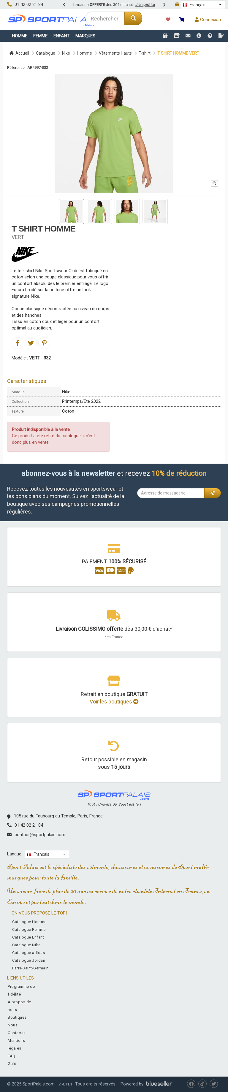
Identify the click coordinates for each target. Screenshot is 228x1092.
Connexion (208, 19)
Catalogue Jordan (28, 960)
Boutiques (17, 1017)
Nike (66, 53)
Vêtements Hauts (115, 53)
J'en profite (145, 4)
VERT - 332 (40, 358)
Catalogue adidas (28, 952)
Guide (13, 1063)
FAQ (11, 1056)
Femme (40, 36)
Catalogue (45, 53)
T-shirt (145, 53)
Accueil (19, 53)
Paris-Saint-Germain (30, 968)
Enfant (61, 36)
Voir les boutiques (114, 701)
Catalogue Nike (26, 945)
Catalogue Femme (29, 929)
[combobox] (105, 18)
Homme (19, 36)
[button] (203, 5)
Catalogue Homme (29, 922)
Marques (85, 36)
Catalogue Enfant (28, 937)
